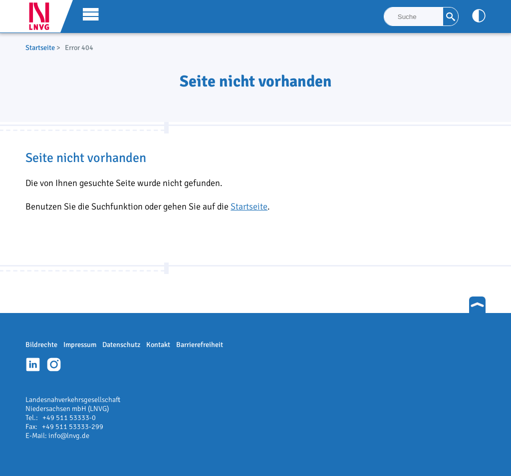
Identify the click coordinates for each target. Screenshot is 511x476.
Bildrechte (41, 344)
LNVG (42, 16)
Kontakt (158, 344)
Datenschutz (121, 344)
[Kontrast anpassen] (479, 15)
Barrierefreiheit (199, 344)
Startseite (40, 47)
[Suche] (413, 17)
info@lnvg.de (68, 435)
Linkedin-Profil (32, 364)
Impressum (79, 344)
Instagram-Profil (53, 364)
